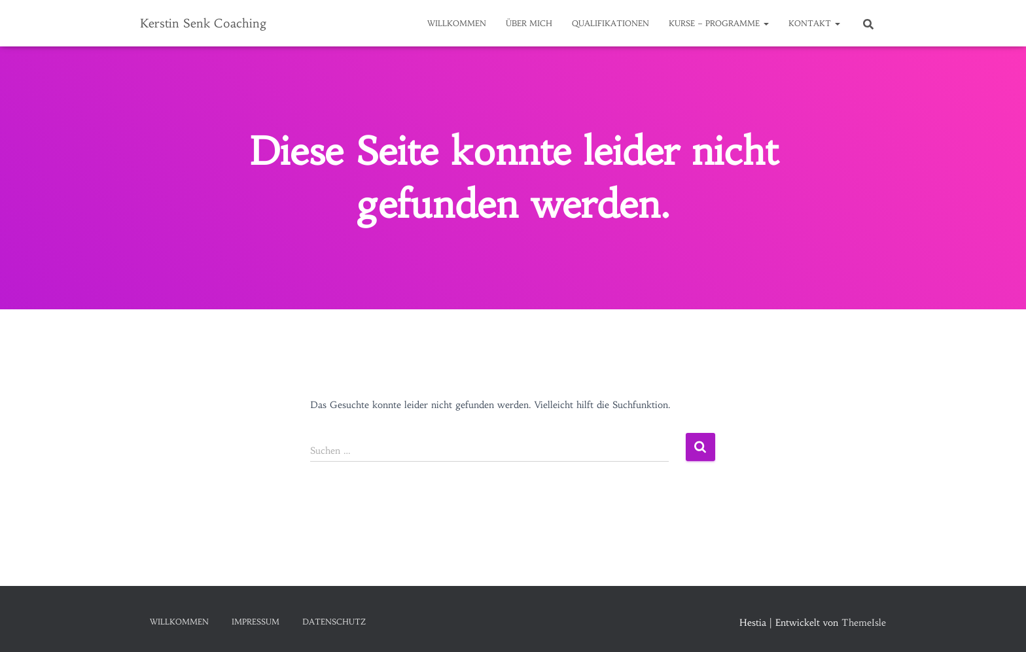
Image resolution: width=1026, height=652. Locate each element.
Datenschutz (334, 621)
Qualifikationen (610, 23)
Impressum (255, 621)
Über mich (529, 23)
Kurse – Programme (719, 23)
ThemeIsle (863, 622)
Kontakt (814, 23)
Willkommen (456, 23)
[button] (765, 23)
